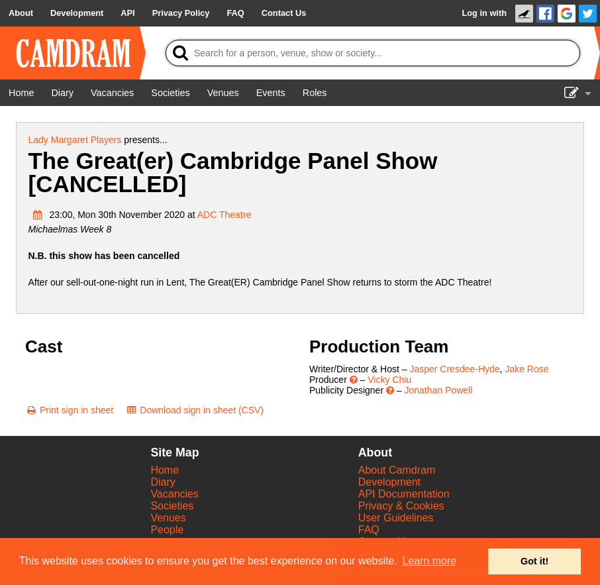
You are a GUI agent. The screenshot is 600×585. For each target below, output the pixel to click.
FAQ (368, 529)
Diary (162, 482)
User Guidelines (396, 517)
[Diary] (62, 93)
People (166, 529)
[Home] (21, 93)
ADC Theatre (224, 214)
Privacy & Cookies (401, 505)
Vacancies (174, 494)
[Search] (372, 53)
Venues (167, 517)
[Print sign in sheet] (69, 410)
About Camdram (397, 470)
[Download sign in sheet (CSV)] (194, 410)
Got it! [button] (534, 561)
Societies (171, 505)
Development (389, 482)
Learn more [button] (429, 560)
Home (164, 470)
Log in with (484, 13)
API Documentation (404, 494)
